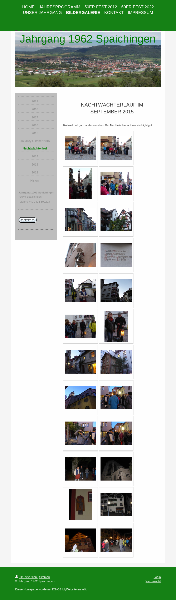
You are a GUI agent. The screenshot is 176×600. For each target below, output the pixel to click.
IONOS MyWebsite (64, 589)
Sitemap (44, 577)
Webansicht (153, 581)
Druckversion (26, 577)
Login (157, 577)
